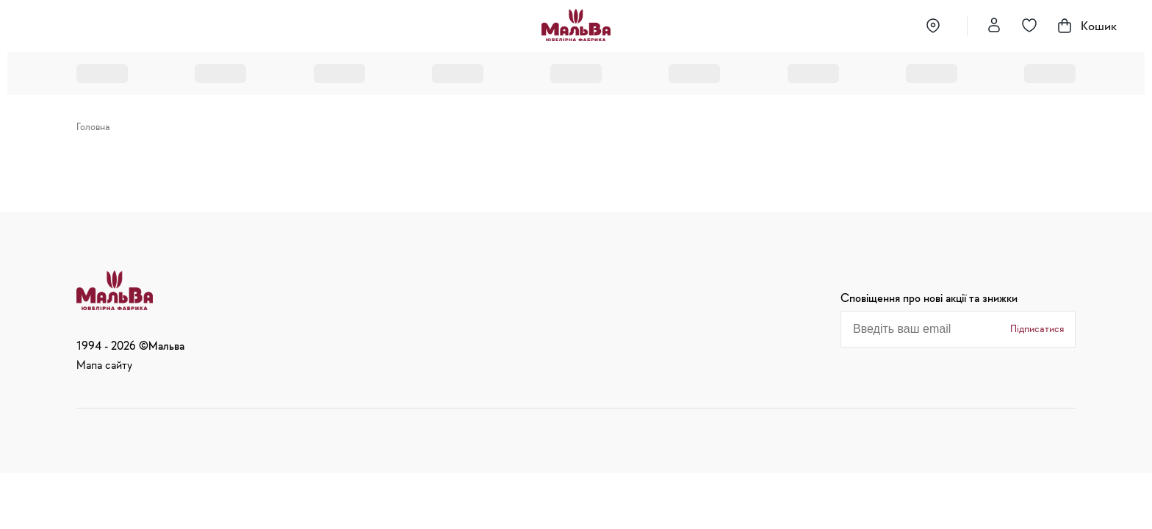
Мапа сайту (104, 364)
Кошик (1086, 26)
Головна (93, 126)
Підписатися (1037, 328)
